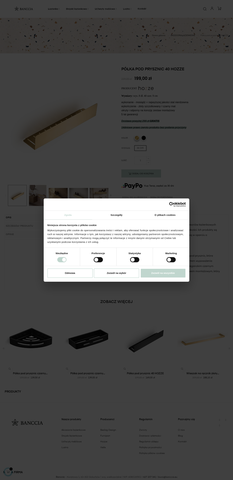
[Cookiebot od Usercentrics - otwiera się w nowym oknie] (171, 204)
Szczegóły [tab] (116, 214)
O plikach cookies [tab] (165, 214)
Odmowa (70, 273)
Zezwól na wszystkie (163, 273)
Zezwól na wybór (116, 273)
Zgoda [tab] (68, 214)
